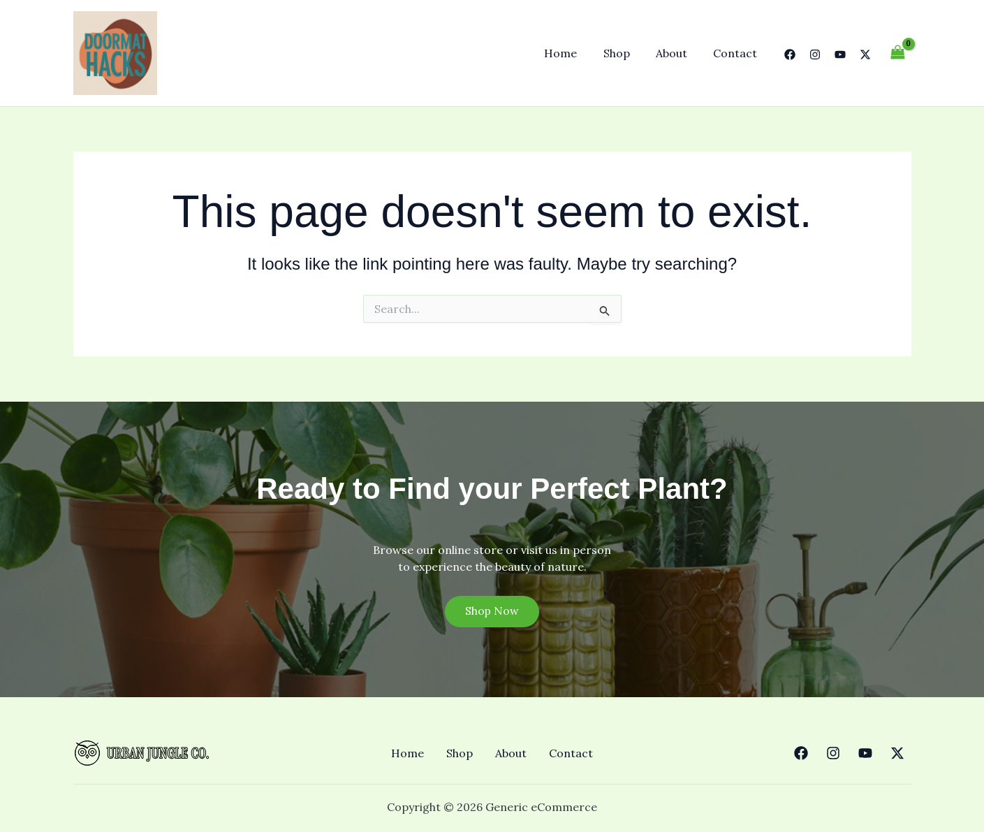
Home (573, 53)
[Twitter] (865, 54)
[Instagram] (815, 54)
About (677, 53)
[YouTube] (840, 54)
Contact (737, 53)
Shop (625, 53)
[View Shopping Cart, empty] (898, 53)
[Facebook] (789, 54)
